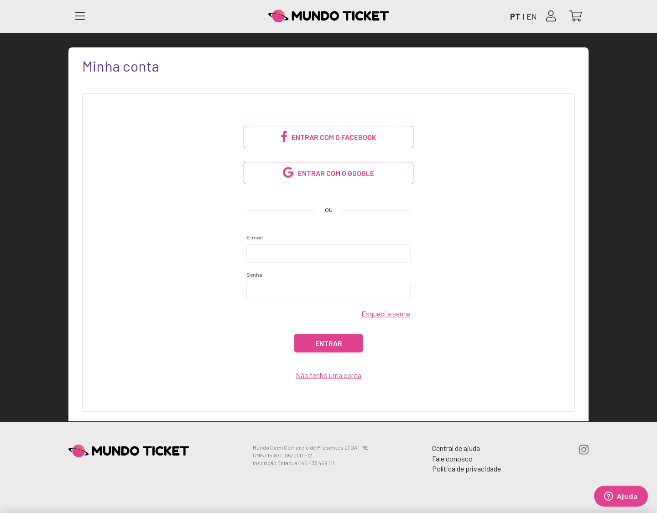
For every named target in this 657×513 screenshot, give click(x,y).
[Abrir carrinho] (576, 17)
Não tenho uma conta (328, 375)
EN (532, 16)
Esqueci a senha (386, 313)
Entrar (328, 343)
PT (515, 16)
